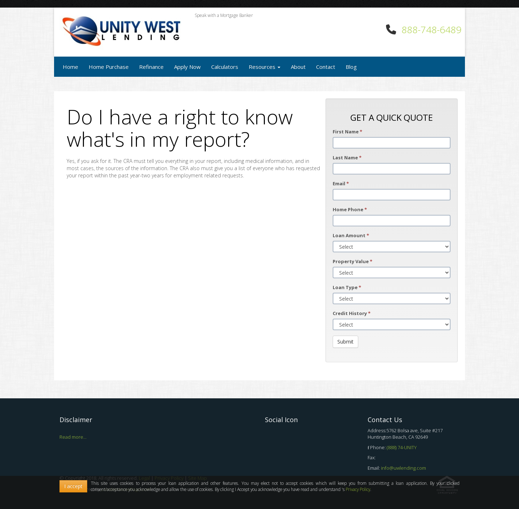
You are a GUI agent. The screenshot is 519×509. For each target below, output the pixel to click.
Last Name (347, 157)
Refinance (151, 66)
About (298, 66)
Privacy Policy (358, 489)
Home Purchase (109, 66)
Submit (345, 341)
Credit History (352, 313)
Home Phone (350, 209)
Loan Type (347, 287)
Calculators (224, 66)
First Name (347, 131)
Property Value (352, 261)
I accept (73, 486)
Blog (351, 66)
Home (70, 66)
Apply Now (187, 66)
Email (341, 183)
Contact (325, 66)
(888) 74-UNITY (402, 447)
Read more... (72, 437)
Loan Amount (351, 235)
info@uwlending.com (403, 468)
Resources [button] (264, 66)
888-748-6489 (431, 29)
